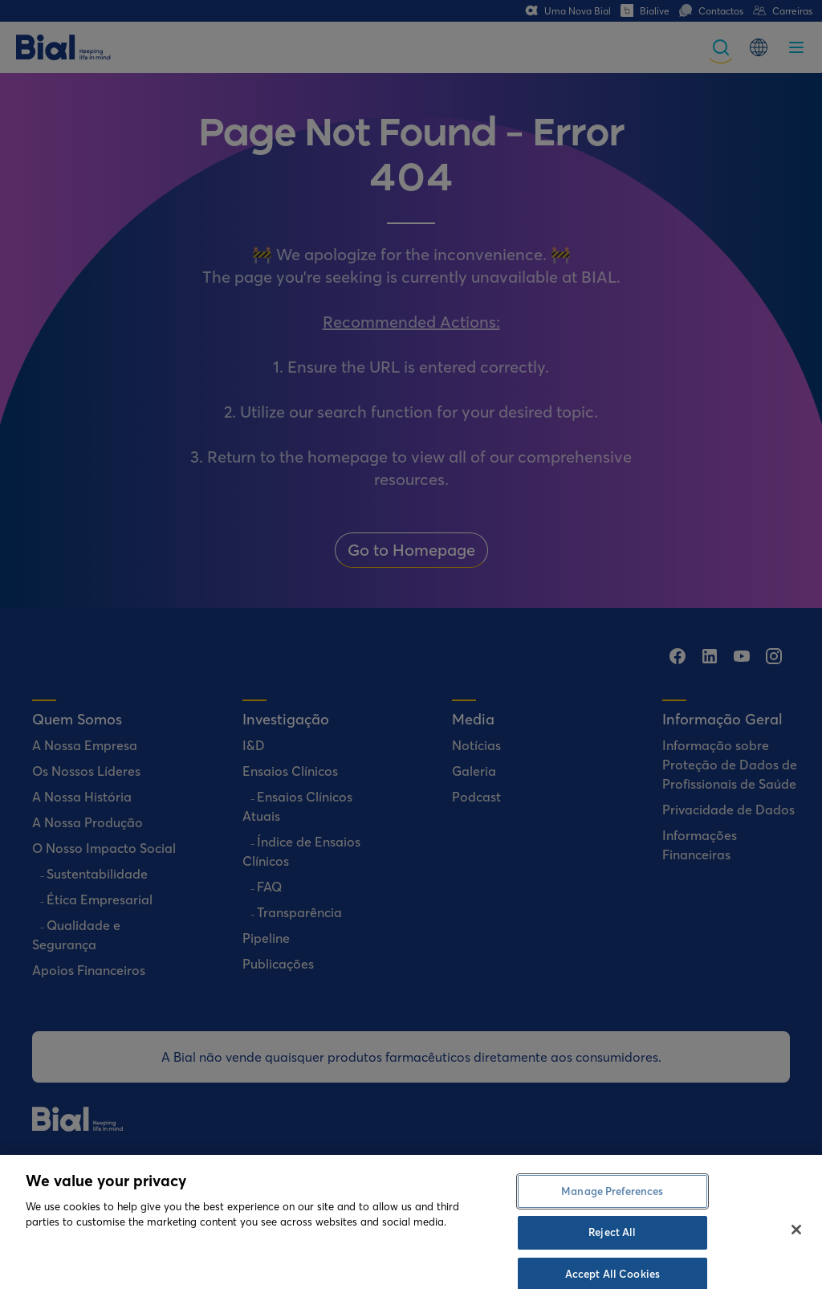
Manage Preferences (612, 1237)
